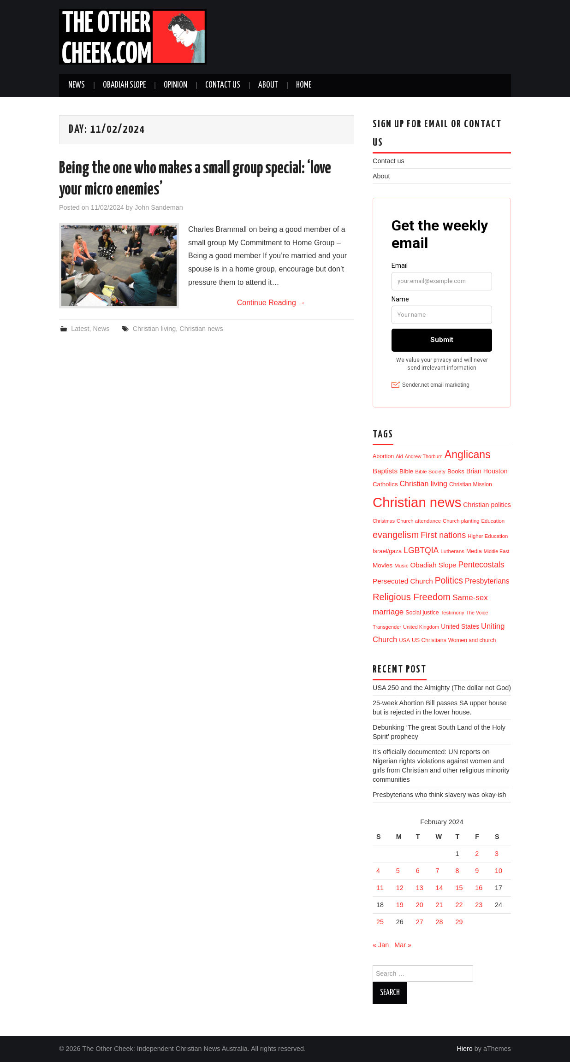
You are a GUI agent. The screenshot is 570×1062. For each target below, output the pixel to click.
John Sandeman (159, 207)
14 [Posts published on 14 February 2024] (439, 887)
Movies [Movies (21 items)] (382, 565)
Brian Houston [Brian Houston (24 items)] (487, 471)
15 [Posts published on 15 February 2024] (459, 887)
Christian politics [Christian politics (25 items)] (487, 504)
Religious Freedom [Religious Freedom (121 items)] (412, 597)
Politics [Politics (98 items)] (449, 580)
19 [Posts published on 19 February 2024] (400, 905)
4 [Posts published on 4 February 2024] (378, 870)
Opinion (175, 85)
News (76, 85)
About (268, 85)
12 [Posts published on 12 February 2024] (400, 887)
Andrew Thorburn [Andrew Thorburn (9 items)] (424, 456)
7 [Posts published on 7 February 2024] (437, 870)
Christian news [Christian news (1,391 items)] (417, 502)
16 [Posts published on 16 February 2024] (478, 887)
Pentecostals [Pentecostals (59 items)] (481, 564)
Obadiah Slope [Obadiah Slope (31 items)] (433, 565)
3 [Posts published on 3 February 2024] (497, 853)
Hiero (464, 1048)
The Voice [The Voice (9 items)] (477, 612)
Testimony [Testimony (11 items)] (452, 612)
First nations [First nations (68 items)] (443, 535)
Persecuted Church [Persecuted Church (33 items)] (403, 581)
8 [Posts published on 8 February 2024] (457, 870)
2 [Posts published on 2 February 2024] (477, 853)
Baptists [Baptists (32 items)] (385, 471)
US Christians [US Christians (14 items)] (429, 640)
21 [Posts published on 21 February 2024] (439, 905)
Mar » (402, 945)
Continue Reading (271, 303)
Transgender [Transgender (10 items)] (387, 627)
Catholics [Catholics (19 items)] (385, 484)
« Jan (381, 945)
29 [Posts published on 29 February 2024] (459, 922)
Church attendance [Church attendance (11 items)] (419, 521)
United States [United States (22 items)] (460, 626)
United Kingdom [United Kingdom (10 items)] (421, 627)
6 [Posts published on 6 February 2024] (418, 870)
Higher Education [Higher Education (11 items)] (488, 536)
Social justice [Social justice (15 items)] (422, 612)
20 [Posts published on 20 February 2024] (419, 905)
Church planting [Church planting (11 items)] (461, 521)
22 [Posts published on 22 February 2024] (459, 905)
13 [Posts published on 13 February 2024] (419, 887)
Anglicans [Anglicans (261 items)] (468, 454)
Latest (80, 328)
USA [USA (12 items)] (404, 640)
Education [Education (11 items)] (493, 521)
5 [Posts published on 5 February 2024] (398, 870)
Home (303, 85)
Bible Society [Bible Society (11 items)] (430, 471)
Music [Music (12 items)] (401, 565)
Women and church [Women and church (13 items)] (472, 640)
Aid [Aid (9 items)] (399, 456)
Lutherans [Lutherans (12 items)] (452, 551)
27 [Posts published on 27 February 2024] (419, 922)
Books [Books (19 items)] (455, 471)
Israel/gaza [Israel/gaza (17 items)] (387, 551)
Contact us (222, 85)
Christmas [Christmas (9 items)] (384, 521)
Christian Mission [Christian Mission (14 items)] (470, 484)
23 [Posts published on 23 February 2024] (478, 905)
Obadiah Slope (124, 85)
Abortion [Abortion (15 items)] (383, 456)
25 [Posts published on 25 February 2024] (380, 922)
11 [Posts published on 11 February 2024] (380, 887)
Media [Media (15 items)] (474, 551)
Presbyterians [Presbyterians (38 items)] (487, 581)
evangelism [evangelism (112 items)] (396, 535)
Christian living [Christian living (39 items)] (423, 484)
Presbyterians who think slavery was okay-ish (439, 794)
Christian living (154, 328)
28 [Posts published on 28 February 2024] (439, 922)
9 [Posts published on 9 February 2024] (477, 870)
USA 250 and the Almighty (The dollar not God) (442, 687)
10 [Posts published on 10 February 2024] (498, 870)
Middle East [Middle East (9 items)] (497, 551)
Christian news (201, 328)
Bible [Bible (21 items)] (406, 471)
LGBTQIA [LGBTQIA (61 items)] (421, 550)
